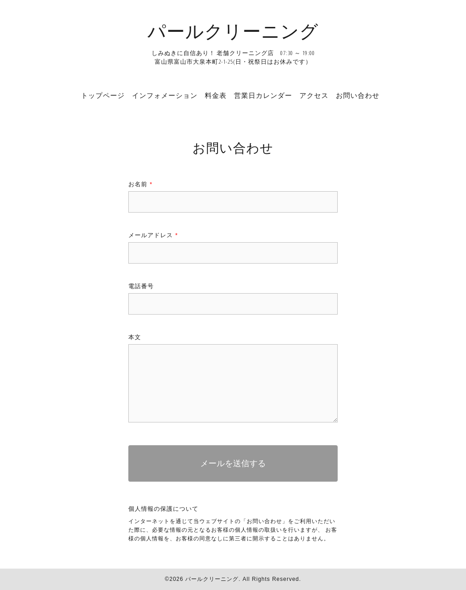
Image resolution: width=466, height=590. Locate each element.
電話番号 (141, 286)
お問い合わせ (358, 95)
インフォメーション (165, 95)
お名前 (140, 184)
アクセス (314, 95)
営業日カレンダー (263, 95)
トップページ (103, 95)
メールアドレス (153, 235)
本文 (134, 337)
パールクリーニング (233, 30)
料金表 (216, 95)
